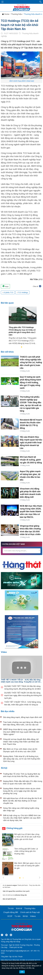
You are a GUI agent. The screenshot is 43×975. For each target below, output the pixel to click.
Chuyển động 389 (10, 912)
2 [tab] (23, 878)
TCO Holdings (23, 292)
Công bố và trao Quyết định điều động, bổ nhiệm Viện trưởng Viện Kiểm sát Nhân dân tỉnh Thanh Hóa (21, 741)
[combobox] (22, 550)
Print (5, 286)
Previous (3, 877)
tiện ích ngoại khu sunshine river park (16, 891)
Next (39, 877)
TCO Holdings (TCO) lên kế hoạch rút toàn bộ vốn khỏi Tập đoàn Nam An (19, 25)
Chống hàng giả (14, 828)
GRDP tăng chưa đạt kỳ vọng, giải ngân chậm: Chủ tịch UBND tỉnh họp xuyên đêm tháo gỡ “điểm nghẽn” (22, 731)
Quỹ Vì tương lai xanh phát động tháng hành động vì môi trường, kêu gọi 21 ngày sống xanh (30, 382)
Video (4, 652)
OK (22, 972)
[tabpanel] (23, 327)
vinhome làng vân (20, 895)
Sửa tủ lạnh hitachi (9, 899)
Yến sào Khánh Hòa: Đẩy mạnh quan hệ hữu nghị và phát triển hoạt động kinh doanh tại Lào (31, 442)
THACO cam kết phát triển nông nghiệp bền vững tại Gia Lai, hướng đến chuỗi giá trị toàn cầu (31, 362)
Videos (33, 916)
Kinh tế (19, 908)
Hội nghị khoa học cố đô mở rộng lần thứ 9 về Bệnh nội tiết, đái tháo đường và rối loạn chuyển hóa (22, 800)
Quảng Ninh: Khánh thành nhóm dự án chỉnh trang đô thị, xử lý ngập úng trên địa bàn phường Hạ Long (21, 791)
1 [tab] (21, 347)
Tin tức (11, 908)
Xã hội (4, 768)
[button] (40, 2)
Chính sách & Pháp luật (30, 912)
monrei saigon (12, 885)
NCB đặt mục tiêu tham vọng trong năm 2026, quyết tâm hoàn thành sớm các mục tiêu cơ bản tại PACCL (31, 511)
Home (5, 14)
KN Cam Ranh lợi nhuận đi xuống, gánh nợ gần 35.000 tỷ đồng (31, 460)
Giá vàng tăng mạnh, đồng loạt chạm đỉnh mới (22, 717)
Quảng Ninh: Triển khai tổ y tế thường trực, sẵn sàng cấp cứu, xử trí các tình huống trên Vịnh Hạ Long (21, 758)
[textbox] (21, 551)
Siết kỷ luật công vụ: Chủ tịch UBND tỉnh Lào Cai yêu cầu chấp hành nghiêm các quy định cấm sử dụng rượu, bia (22, 817)
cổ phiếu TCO (8, 292)
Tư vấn (17, 916)
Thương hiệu (16, 14)
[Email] (11, 935)
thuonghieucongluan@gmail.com (17, 951)
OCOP (9, 916)
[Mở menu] (2, 2)
